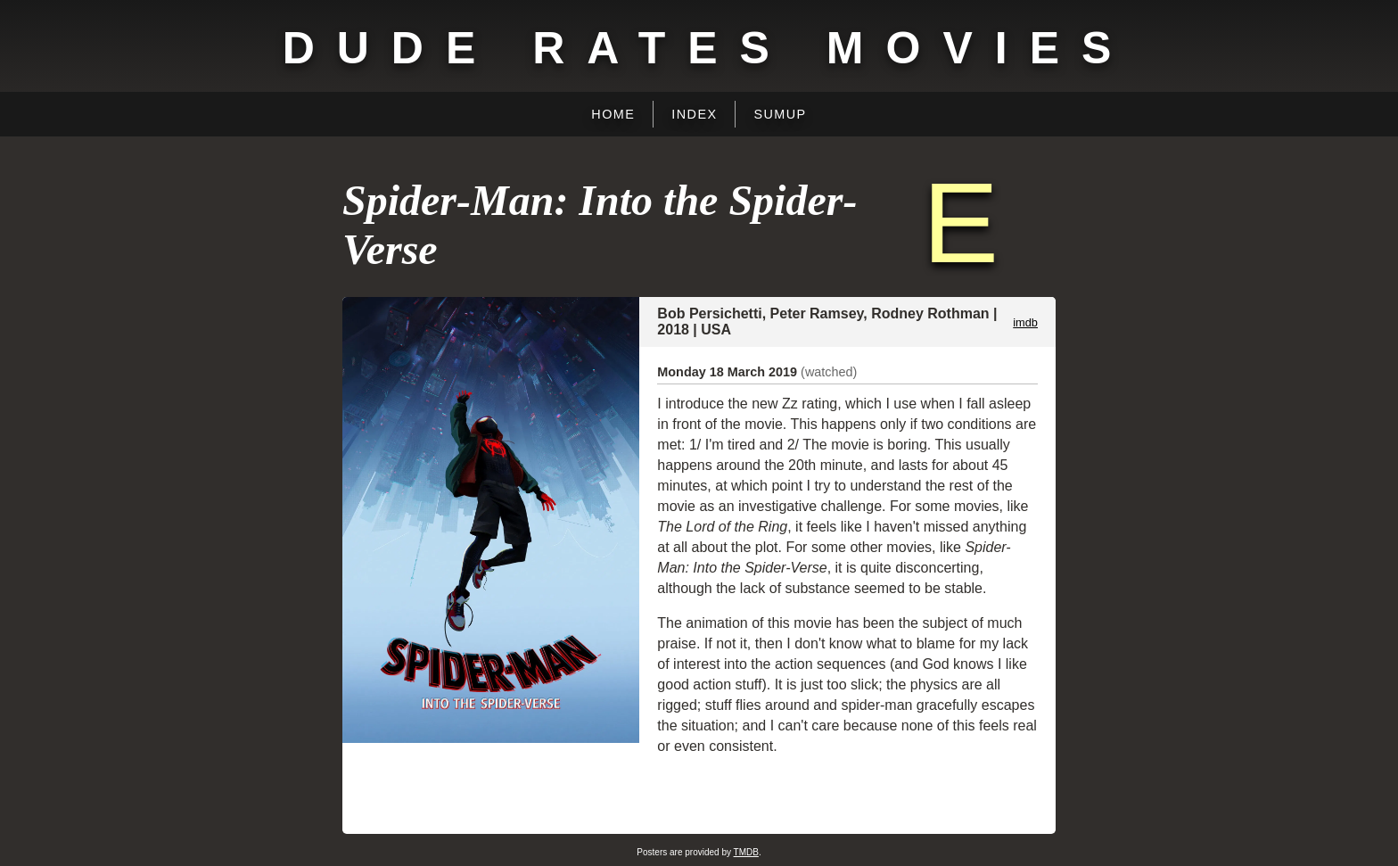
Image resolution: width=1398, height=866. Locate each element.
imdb (1025, 322)
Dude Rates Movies (708, 48)
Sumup (779, 114)
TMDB (746, 852)
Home (613, 114)
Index (694, 114)
